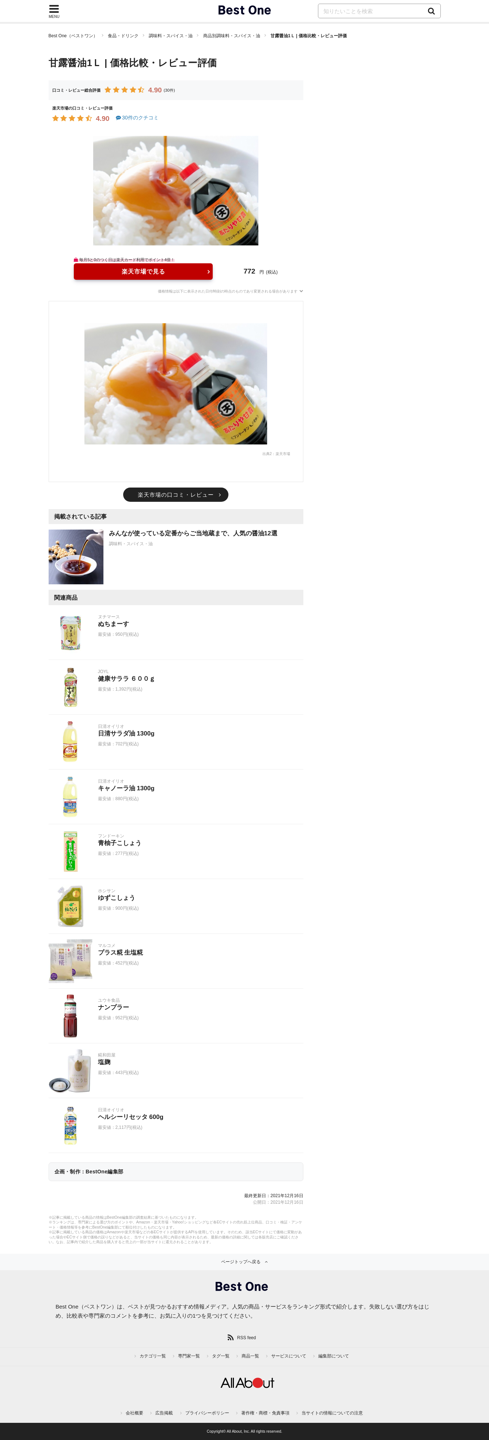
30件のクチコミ (137, 118)
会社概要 (134, 1413)
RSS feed (246, 1337)
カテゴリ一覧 (153, 1356)
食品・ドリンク (123, 35)
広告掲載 (164, 1413)
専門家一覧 (189, 1356)
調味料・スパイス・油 (171, 35)
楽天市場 (283, 454)
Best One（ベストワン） (73, 35)
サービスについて (288, 1356)
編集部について (333, 1356)
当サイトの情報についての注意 (332, 1413)
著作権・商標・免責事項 (265, 1413)
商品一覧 (250, 1356)
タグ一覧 (221, 1356)
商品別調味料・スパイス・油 (231, 35)
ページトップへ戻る (241, 1261)
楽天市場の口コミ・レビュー (176, 495)
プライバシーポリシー (207, 1413)
